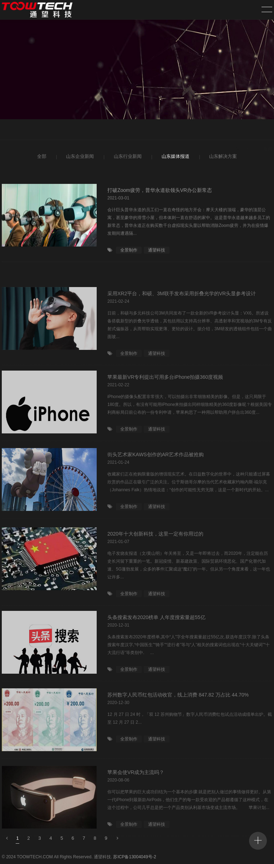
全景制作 (128, 253)
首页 (249, 130)
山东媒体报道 (174, 158)
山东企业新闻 (79, 158)
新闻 (268, 130)
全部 (41, 158)
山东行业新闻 (127, 158)
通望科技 (156, 253)
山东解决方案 (222, 158)
